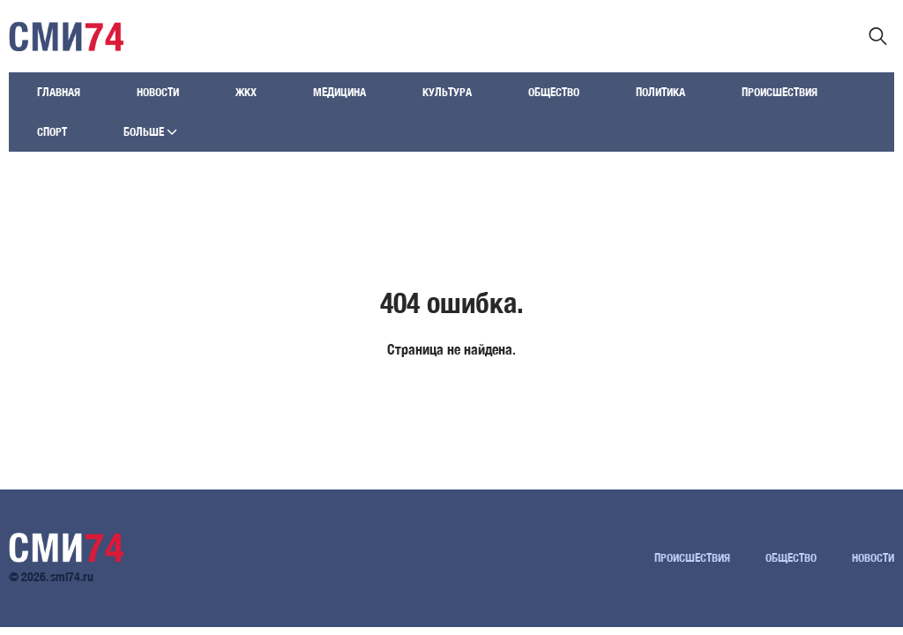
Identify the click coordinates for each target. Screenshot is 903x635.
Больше (150, 131)
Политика (660, 92)
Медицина (339, 92)
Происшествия (779, 92)
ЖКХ (246, 92)
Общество (553, 92)
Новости (158, 92)
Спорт (52, 131)
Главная (58, 92)
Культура (447, 92)
